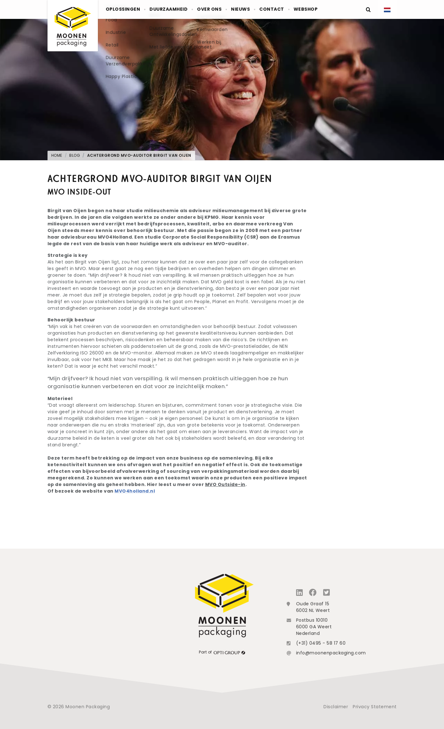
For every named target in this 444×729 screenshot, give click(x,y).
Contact (297, 9)
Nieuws (260, 9)
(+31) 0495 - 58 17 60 (321, 643)
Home (56, 155)
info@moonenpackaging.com (331, 653)
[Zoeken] (368, 9)
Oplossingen (126, 9)
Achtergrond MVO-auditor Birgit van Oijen (139, 155)
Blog (74, 155)
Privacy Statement (375, 707)
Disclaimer (335, 707)
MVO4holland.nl (135, 491)
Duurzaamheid (177, 9)
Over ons (223, 9)
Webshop (336, 9)
